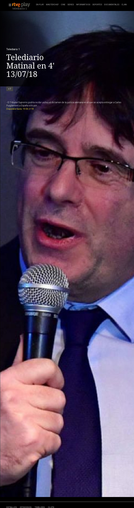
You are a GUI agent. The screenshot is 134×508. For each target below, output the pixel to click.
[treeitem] (40, 4)
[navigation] (81, 4)
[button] (9, 5)
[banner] (23, 4)
